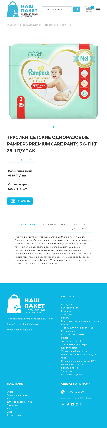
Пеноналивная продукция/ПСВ (78, 361)
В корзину (20, 201)
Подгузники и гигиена (58, 24)
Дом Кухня (67, 314)
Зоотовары (67, 371)
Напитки (66, 311)
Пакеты (65, 317)
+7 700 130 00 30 (72, 392)
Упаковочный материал (74, 351)
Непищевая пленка (72, 364)
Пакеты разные (69, 367)
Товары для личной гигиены (77, 327)
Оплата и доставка (17, 395)
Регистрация (14, 415)
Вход (9, 411)
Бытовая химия (69, 307)
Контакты (12, 408)
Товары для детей (30, 24)
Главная (11, 24)
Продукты (66, 304)
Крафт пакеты (69, 347)
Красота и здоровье (72, 334)
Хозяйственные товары (74, 344)
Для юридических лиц (19, 401)
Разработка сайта (22, 324)
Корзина (12, 398)
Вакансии (12, 405)
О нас (10, 391)
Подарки (66, 337)
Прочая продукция (71, 374)
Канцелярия (68, 331)
